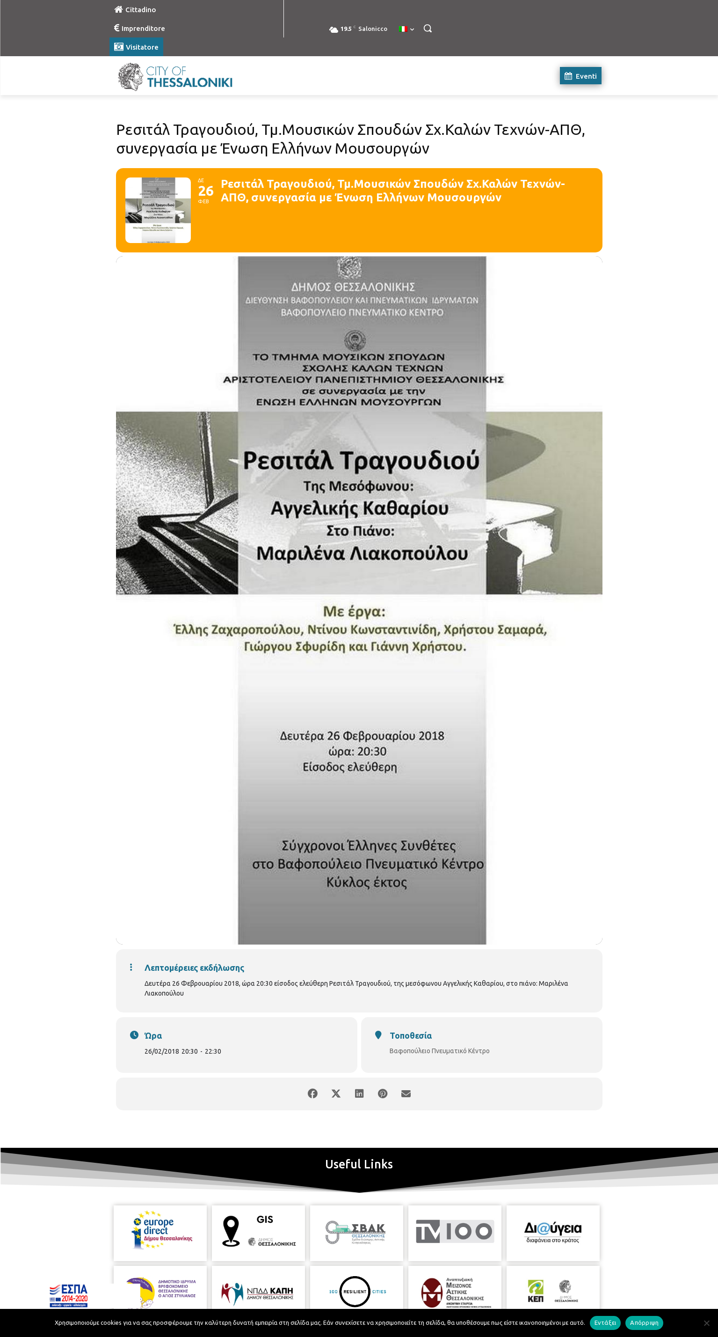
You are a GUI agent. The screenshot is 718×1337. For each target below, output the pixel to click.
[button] (427, 28)
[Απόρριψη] (706, 1323)
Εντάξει (605, 1322)
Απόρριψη (644, 1322)
